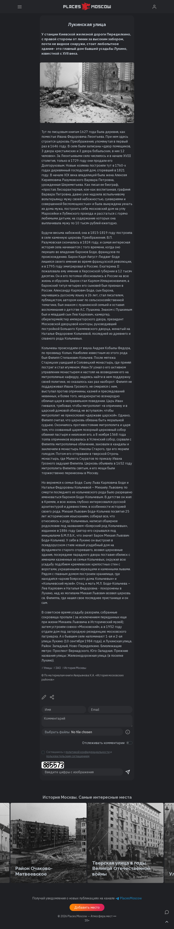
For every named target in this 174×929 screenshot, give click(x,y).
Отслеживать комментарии (103, 743)
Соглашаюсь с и (79, 754)
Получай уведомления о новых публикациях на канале (87, 898)
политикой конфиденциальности (88, 752)
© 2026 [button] (87, 916)
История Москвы (75, 668)
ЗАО (58, 668)
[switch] (129, 742)
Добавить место (87, 907)
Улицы (48, 668)
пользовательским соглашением (67, 756)
